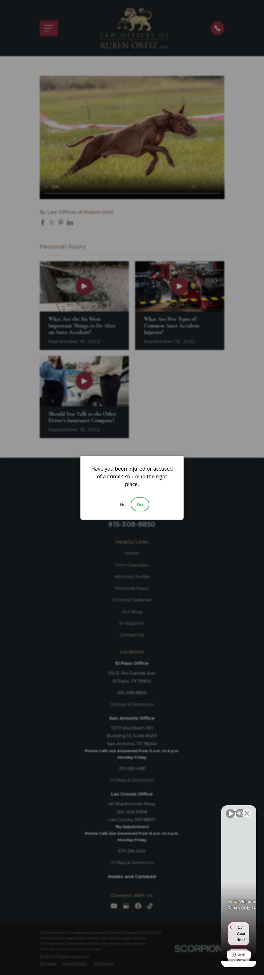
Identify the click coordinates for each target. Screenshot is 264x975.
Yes (139, 504)
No (123, 504)
